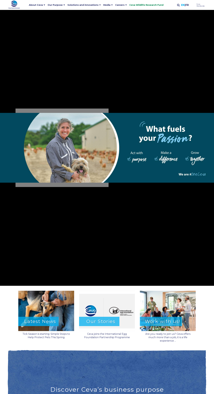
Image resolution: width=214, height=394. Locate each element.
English (183, 5)
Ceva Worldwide (200, 5)
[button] (107, 148)
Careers (120, 5)
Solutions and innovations (82, 5)
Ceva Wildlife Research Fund (146, 5)
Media (106, 5)
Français (187, 5)
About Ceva (36, 5)
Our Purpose (55, 5)
